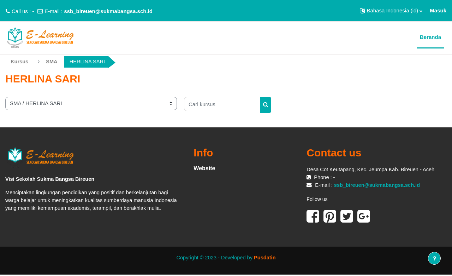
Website (204, 168)
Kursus (20, 62)
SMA (52, 62)
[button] (391, 10)
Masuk (438, 10)
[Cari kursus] (222, 104)
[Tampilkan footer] (434, 258)
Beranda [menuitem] (430, 37)
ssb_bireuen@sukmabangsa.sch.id (108, 11)
